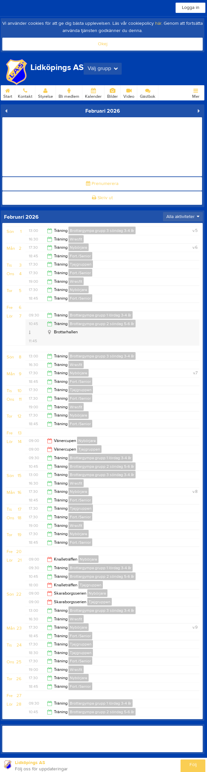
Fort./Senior (80, 256)
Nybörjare (78, 247)
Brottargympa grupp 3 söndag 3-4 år (102, 230)
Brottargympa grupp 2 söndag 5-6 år (102, 323)
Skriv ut (102, 198)
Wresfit (76, 239)
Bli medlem (69, 92)
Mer (195, 92)
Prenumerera (102, 184)
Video (128, 92)
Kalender (93, 92)
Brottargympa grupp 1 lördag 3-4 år (100, 315)
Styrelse (45, 92)
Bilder (112, 92)
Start (7, 92)
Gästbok (147, 92)
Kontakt (25, 92)
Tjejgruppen (81, 264)
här (158, 23)
